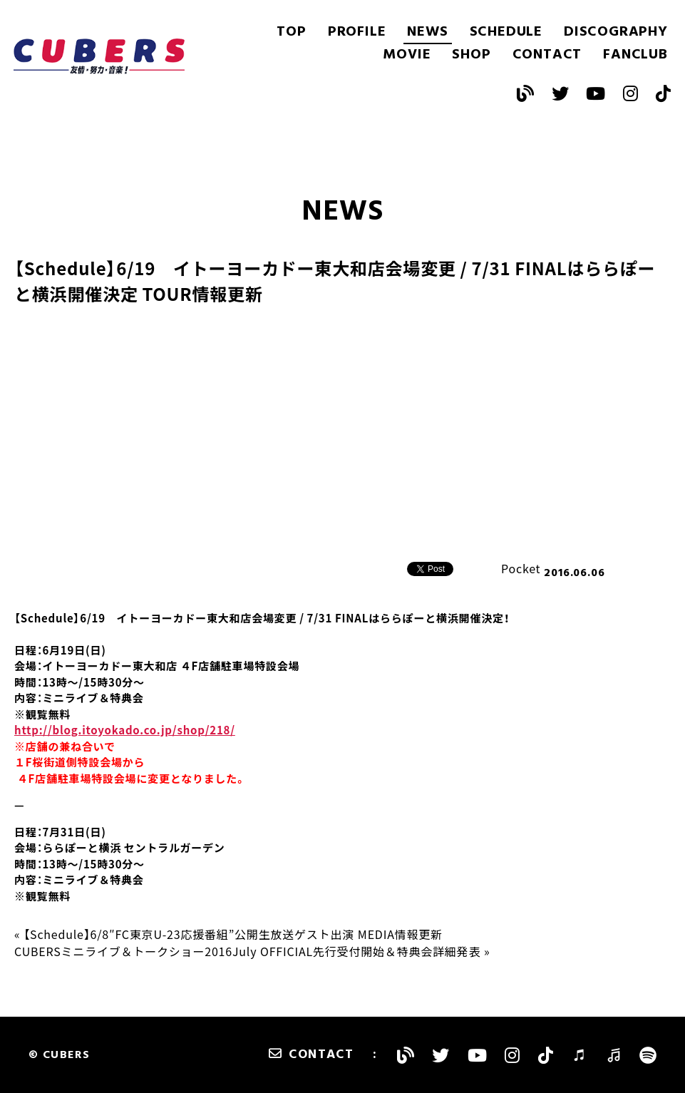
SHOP (471, 55)
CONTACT (547, 55)
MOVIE (407, 55)
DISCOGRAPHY (616, 32)
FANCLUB (635, 55)
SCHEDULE (506, 32)
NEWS (427, 32)
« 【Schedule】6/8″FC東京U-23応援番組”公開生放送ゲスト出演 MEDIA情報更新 (228, 934)
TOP (291, 32)
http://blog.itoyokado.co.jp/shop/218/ (124, 730)
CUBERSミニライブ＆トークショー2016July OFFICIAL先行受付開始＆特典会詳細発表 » (252, 951)
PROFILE (357, 32)
